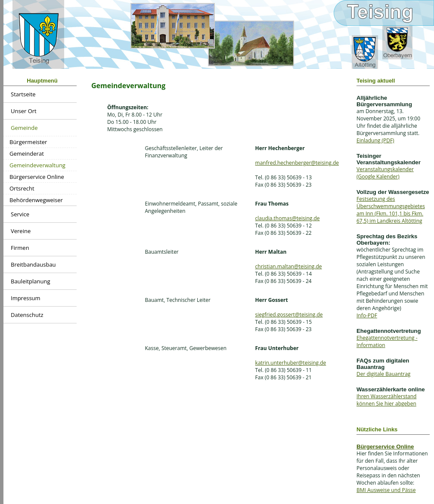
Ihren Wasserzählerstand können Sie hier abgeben (386, 400)
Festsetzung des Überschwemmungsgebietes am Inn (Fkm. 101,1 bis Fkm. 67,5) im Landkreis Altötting (390, 209)
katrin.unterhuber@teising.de (290, 362)
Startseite (23, 94)
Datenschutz (27, 315)
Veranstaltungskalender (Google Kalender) (385, 173)
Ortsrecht (21, 188)
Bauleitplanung (30, 281)
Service (20, 214)
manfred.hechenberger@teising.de (297, 162)
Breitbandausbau (33, 264)
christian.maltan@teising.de (288, 266)
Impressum (25, 298)
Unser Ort (24, 111)
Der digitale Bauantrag (383, 374)
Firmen (20, 248)
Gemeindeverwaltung (37, 165)
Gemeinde (24, 128)
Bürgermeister (28, 142)
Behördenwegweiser (36, 200)
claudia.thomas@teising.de (287, 218)
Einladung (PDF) (375, 140)
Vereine (21, 231)
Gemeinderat (26, 153)
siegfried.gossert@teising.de (289, 314)
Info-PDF (366, 315)
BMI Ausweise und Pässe (386, 490)
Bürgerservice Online (36, 177)
